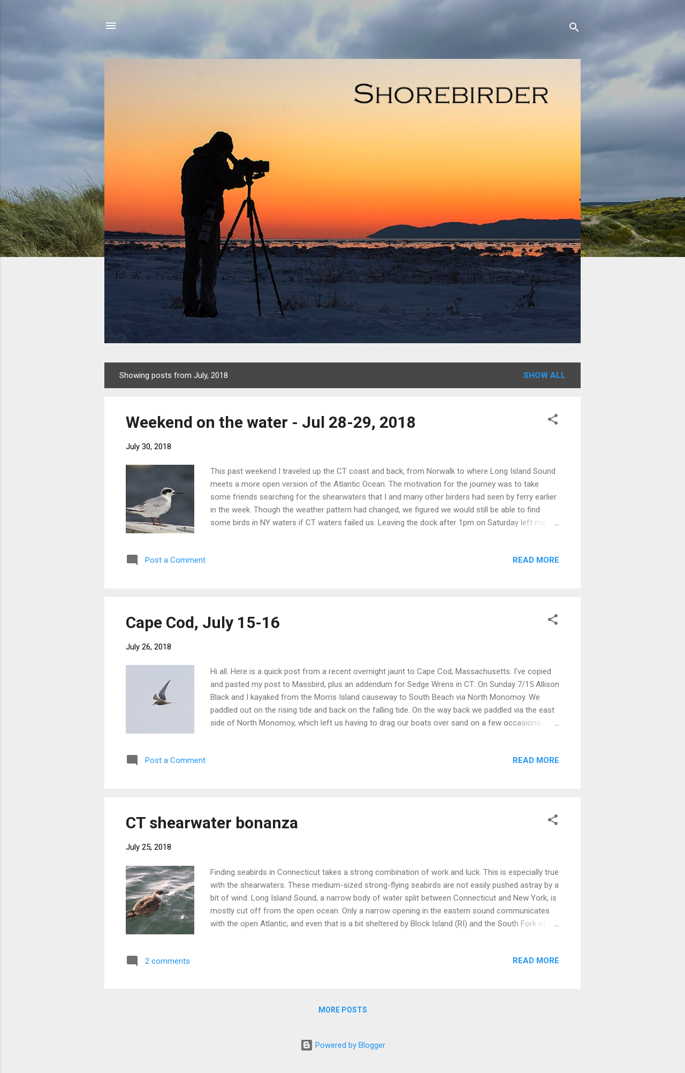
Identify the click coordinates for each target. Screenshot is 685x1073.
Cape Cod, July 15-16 (203, 622)
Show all (544, 375)
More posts (342, 1010)
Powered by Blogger (342, 1045)
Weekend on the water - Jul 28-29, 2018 (271, 422)
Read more (536, 560)
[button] (552, 421)
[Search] (574, 29)
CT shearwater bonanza (212, 822)
